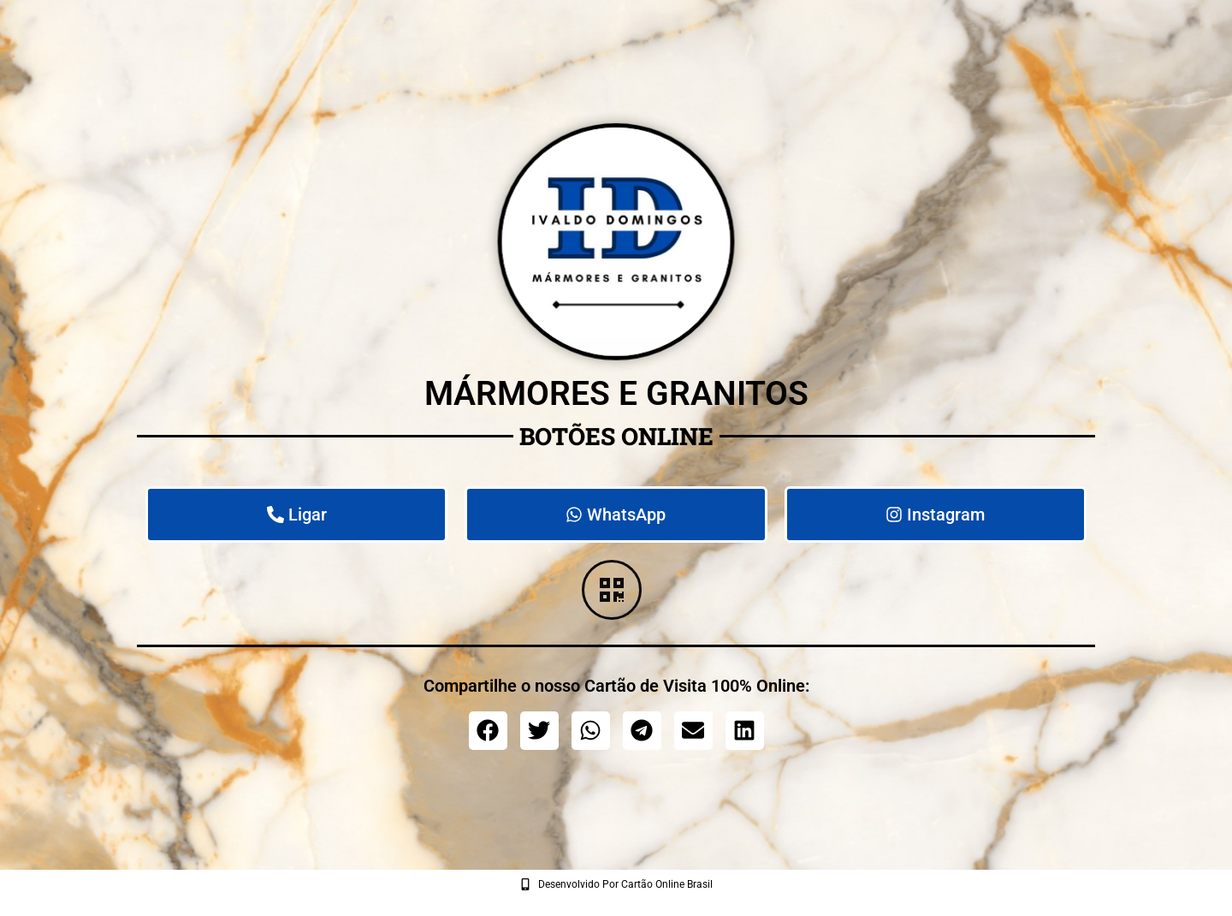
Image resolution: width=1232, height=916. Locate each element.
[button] (488, 730)
